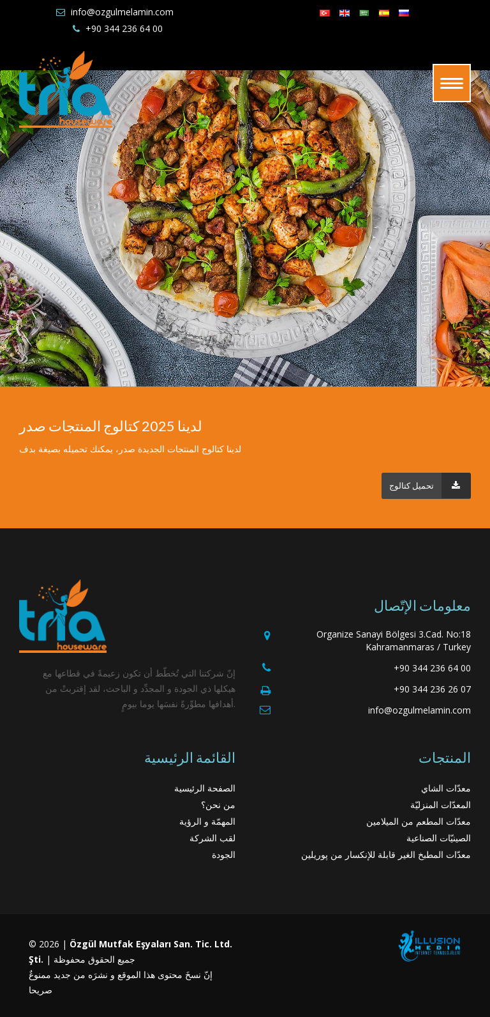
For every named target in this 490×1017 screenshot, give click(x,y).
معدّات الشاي (446, 788)
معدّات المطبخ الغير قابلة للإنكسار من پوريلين (386, 854)
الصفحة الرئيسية (204, 788)
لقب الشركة (212, 838)
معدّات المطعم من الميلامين (418, 821)
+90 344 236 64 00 (124, 28)
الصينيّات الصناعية (438, 838)
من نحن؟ (218, 805)
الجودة (223, 854)
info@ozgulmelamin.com (122, 12)
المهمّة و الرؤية (207, 821)
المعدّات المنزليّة (440, 805)
